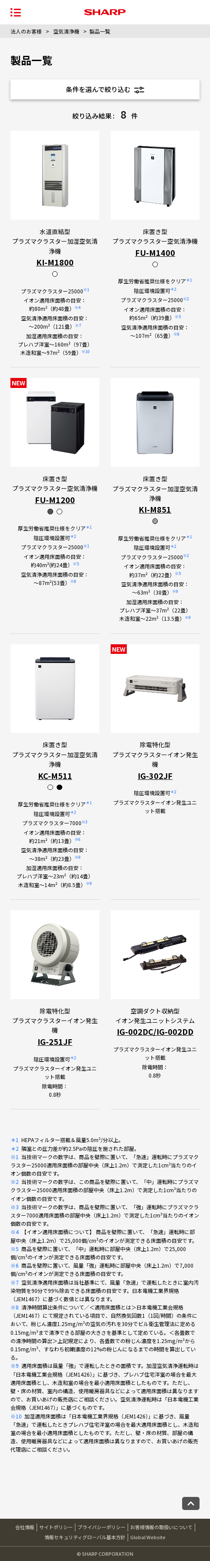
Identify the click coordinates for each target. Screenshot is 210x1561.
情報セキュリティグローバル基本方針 (84, 1537)
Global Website (148, 1537)
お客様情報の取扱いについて (161, 1527)
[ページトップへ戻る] (191, 1503)
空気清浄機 (66, 31)
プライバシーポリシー (101, 1527)
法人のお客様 (26, 31)
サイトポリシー (56, 1527)
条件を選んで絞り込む (105, 89)
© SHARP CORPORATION (105, 1553)
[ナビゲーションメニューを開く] (15, 12)
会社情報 (24, 1527)
